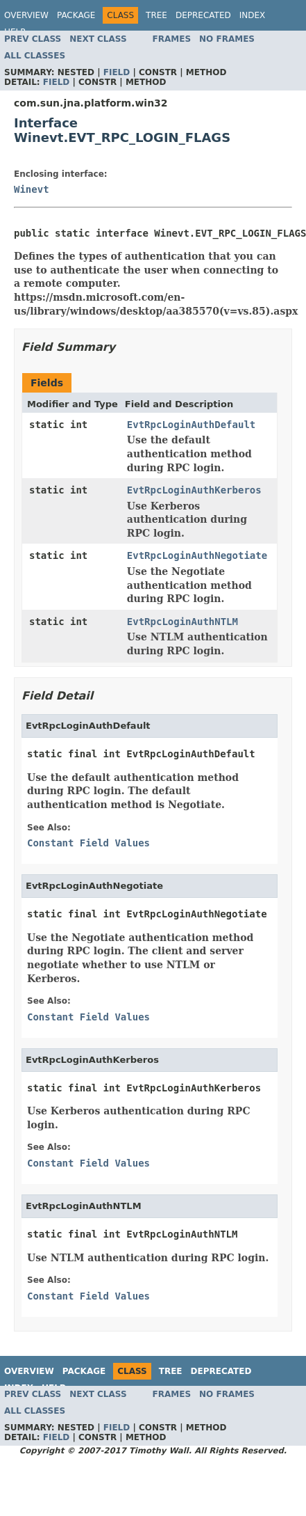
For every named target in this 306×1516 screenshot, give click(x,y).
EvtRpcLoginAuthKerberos (194, 490)
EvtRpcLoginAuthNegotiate (197, 555)
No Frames (227, 39)
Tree (156, 15)
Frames (172, 39)
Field (116, 72)
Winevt (31, 189)
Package (76, 15)
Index (252, 15)
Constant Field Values (88, 842)
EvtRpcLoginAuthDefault (191, 424)
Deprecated (203, 15)
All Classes (34, 56)
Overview (26, 15)
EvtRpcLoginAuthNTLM (182, 621)
